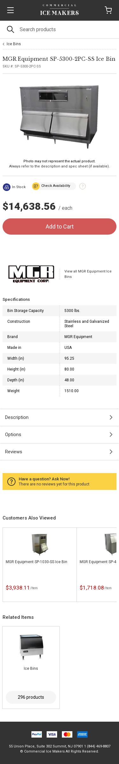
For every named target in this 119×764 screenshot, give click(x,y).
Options (13, 434)
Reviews (13, 452)
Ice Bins (14, 44)
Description (17, 417)
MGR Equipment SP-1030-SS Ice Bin (36, 562)
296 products (31, 697)
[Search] (59, 29)
